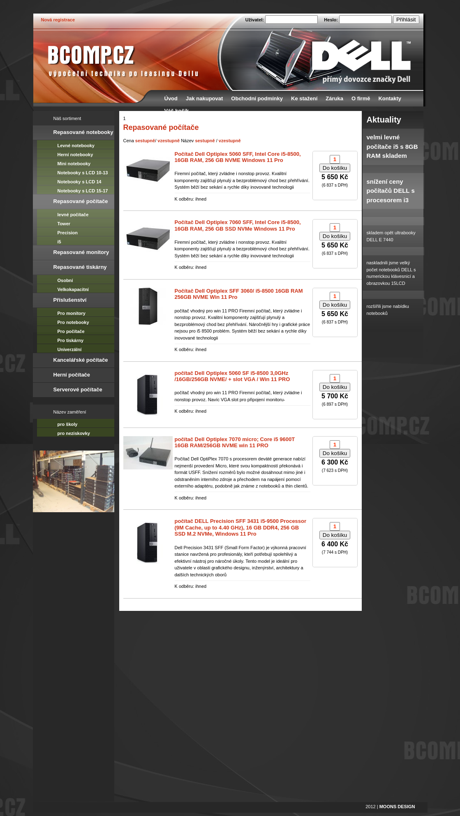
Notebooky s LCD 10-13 (83, 172)
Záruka (334, 98)
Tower (64, 223)
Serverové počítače (77, 389)
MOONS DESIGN (397, 806)
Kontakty (389, 98)
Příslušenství (70, 300)
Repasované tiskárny (80, 267)
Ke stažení (304, 98)
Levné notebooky (76, 145)
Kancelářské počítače (80, 360)
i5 (59, 241)
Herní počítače (71, 375)
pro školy (68, 424)
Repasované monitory (81, 252)
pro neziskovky (74, 433)
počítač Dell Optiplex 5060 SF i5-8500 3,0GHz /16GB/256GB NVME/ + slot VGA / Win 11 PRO (232, 376)
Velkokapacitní (73, 289)
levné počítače (73, 214)
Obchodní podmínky (257, 98)
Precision (68, 232)
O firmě (360, 98)
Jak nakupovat (204, 98)
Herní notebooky (75, 154)
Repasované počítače (80, 201)
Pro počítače (71, 331)
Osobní (65, 280)
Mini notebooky (74, 163)
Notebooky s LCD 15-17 (83, 190)
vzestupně (168, 140)
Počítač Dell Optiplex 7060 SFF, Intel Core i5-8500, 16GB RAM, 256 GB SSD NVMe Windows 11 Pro (238, 225)
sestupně (145, 140)
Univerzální (70, 349)
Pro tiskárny (71, 340)
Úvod (171, 98)
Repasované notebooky (83, 132)
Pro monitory (72, 313)
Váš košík (176, 111)
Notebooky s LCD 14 (80, 181)
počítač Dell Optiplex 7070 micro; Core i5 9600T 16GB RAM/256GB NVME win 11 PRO (235, 442)
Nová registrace (58, 19)
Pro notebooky (73, 322)
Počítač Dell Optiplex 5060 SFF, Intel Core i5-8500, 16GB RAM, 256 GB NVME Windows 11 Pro (238, 157)
